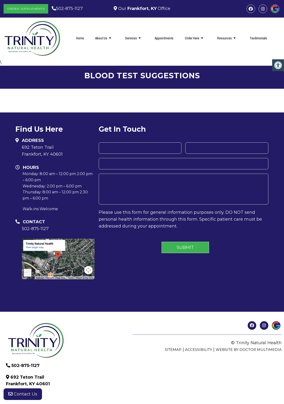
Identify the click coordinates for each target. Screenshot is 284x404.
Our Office (143, 8)
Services (131, 38)
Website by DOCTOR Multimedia (249, 349)
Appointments (164, 38)
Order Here (192, 38)
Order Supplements (26, 8)
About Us (101, 38)
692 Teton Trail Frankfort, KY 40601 (42, 151)
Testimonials (258, 38)
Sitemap (173, 349)
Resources (224, 38)
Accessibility (198, 349)
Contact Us (22, 394)
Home (80, 38)
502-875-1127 (69, 8)
